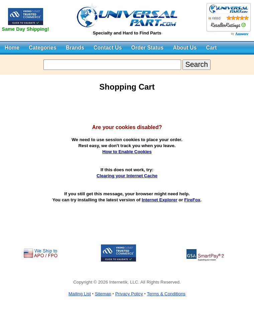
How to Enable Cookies (126, 151)
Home (12, 47)
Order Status (147, 47)
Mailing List (80, 293)
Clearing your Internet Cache (127, 175)
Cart (211, 47)
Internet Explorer (159, 199)
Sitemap (103, 293)
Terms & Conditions (166, 293)
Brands (75, 47)
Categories (42, 47)
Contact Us (108, 47)
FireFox (192, 199)
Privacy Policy (129, 293)
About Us (185, 47)
